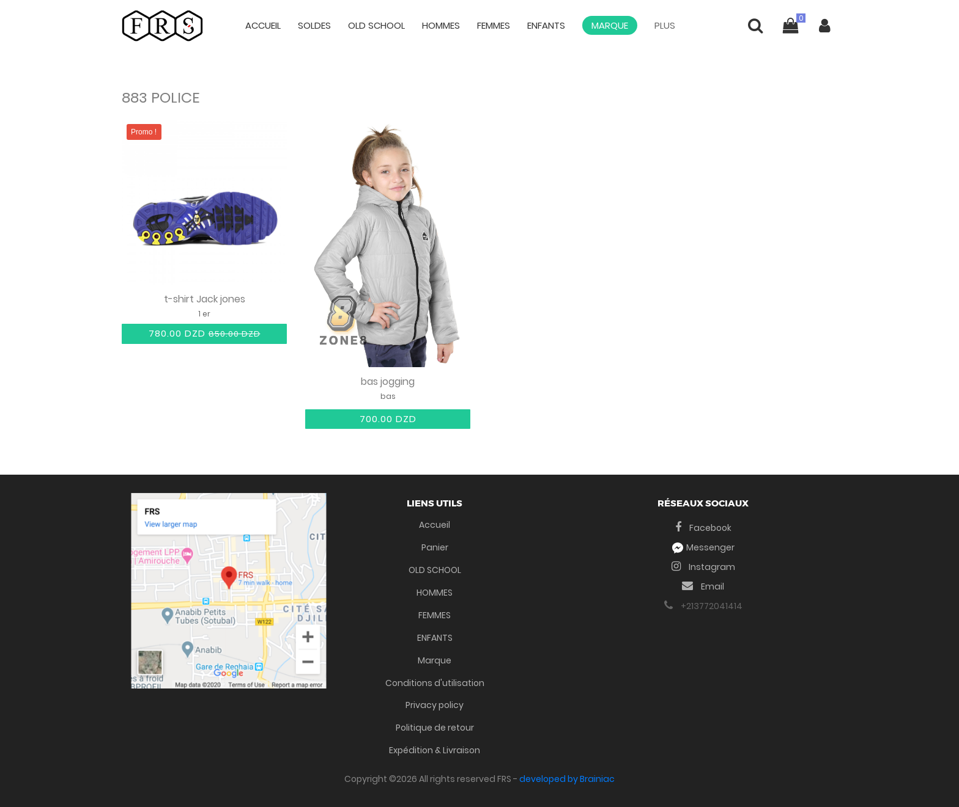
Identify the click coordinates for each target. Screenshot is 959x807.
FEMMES (493, 25)
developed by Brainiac (567, 779)
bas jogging (388, 382)
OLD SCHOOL (376, 25)
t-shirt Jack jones (204, 299)
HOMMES (441, 25)
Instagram (703, 567)
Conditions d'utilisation (434, 683)
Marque (609, 25)
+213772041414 (703, 606)
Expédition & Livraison (434, 750)
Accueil (263, 25)
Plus (664, 25)
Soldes (314, 25)
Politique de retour (435, 727)
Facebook (703, 528)
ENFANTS (546, 25)
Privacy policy (434, 705)
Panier (434, 547)
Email (703, 586)
